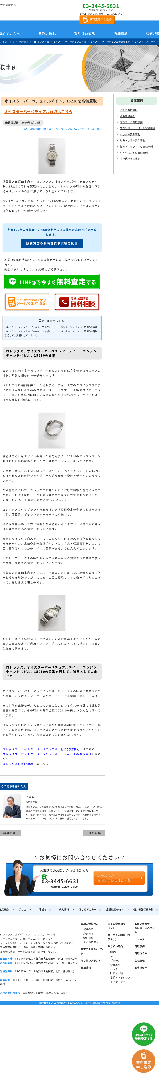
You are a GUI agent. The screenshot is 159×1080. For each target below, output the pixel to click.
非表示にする (55, 320)
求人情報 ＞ (66, 909)
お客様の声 (141, 967)
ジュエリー (116, 964)
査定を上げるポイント (92, 951)
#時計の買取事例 (32, 129)
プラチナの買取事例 (131, 122)
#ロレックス (80, 129)
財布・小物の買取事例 (132, 140)
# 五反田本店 (95, 129)
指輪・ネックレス (120, 977)
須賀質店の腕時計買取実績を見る (52, 243)
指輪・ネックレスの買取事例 (136, 146)
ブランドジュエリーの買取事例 (137, 128)
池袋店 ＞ (45, 909)
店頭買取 (88, 933)
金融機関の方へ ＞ (117, 909)
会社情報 (140, 960)
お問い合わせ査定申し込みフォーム (146, 928)
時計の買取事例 (129, 110)
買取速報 (86, 967)
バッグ (114, 969)
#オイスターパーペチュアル (57, 129)
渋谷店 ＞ (25, 909)
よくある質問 (90, 942)
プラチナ (115, 960)
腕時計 (114, 952)
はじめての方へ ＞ (90, 909)
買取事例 (140, 946)
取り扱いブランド (91, 960)
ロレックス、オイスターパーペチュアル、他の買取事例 (41, 749)
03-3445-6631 (101, 6)
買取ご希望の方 (89, 923)
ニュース (140, 939)
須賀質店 (18, 926)
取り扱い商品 (115, 946)
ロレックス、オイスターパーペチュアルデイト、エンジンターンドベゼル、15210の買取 (50, 327)
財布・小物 (116, 973)
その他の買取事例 (130, 158)
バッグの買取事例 (130, 134)
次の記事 (95, 833)
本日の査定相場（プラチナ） (119, 937)
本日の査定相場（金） (116, 926)
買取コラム (141, 953)
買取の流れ (47, 34)
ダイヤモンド (117, 982)
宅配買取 (88, 938)
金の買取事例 (127, 116)
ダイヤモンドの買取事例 (134, 152)
